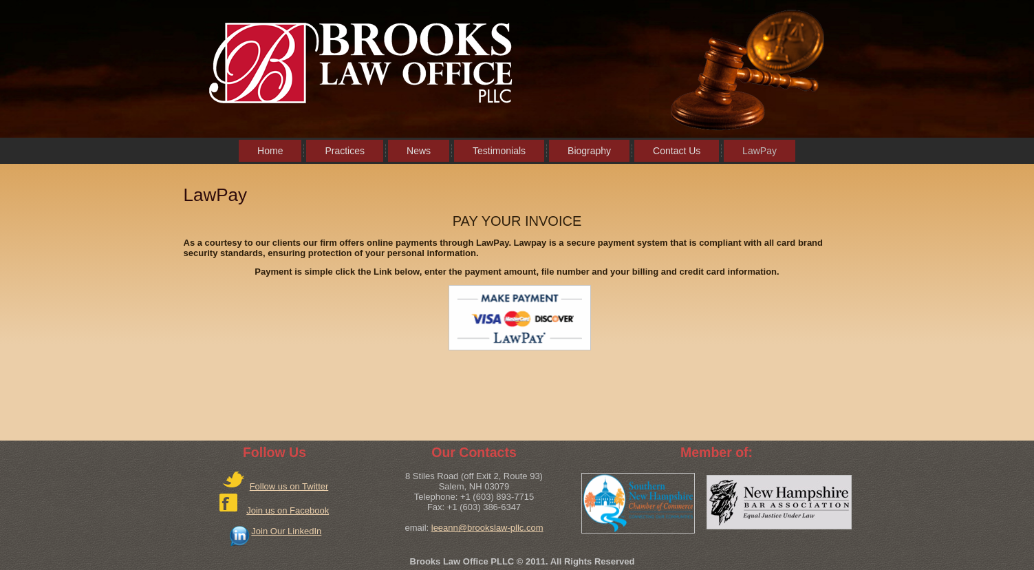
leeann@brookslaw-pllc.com (487, 527)
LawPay (759, 150)
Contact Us (676, 150)
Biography (589, 150)
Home (270, 150)
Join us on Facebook (287, 510)
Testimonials (499, 150)
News (419, 150)
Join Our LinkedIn (286, 531)
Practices (345, 150)
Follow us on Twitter (289, 486)
